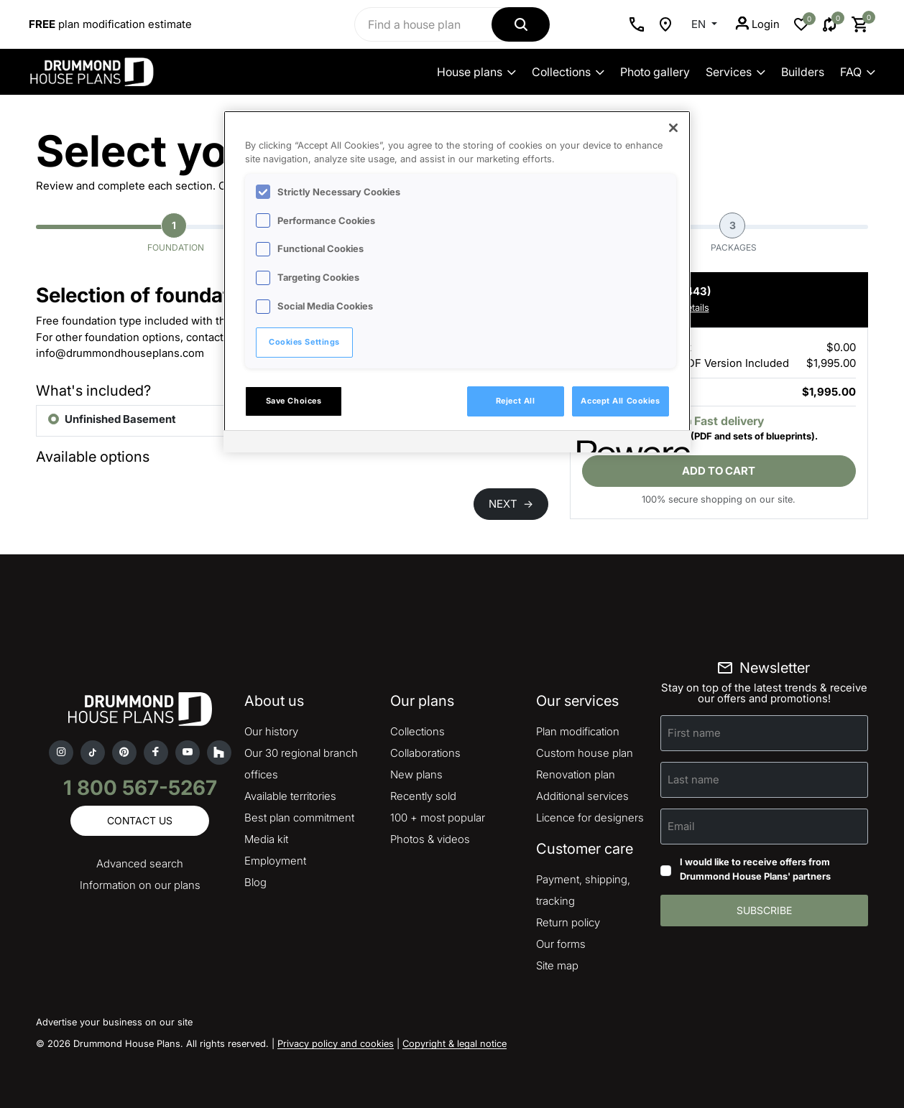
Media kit (266, 839)
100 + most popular (437, 817)
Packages (734, 233)
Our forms (561, 944)
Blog (255, 882)
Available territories (290, 796)
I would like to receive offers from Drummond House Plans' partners (755, 869)
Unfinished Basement (120, 419)
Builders (802, 72)
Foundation (175, 233)
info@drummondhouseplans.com (120, 353)
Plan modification (577, 731)
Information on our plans (140, 885)
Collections (568, 72)
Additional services (582, 796)
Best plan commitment (299, 817)
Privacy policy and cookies (335, 1043)
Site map (557, 965)
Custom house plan (584, 753)
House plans (476, 72)
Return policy (568, 922)
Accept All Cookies (620, 401)
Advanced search (139, 863)
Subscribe (764, 910)
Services (735, 72)
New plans (416, 774)
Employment (275, 860)
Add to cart (718, 471)
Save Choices (294, 401)
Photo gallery (655, 72)
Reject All (515, 401)
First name (694, 733)
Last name (693, 779)
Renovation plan (575, 774)
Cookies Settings (304, 342)
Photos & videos (430, 839)
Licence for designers (590, 817)
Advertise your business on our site (114, 1022)
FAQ (857, 72)
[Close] (673, 128)
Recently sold (423, 796)
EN (700, 24)
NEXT (511, 504)
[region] (457, 281)
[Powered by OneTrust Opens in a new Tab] (628, 443)
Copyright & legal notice (454, 1043)
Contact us (139, 820)
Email (681, 826)
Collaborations (425, 753)
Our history (271, 731)
